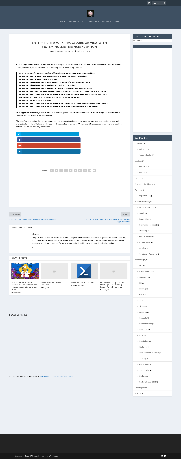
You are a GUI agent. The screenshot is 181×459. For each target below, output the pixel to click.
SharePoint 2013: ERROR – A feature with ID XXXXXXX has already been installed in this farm (24, 269)
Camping (142, 213)
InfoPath (142, 306)
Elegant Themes (31, 456)
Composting (144, 219)
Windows (142, 376)
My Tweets (137, 41)
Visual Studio (144, 370)
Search (141, 335)
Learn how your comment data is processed (56, 359)
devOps (138, 161)
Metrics (142, 173)
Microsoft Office (145, 324)
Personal (138, 190)
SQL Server (143, 347)
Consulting (143, 277)
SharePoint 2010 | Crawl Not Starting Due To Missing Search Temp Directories (112, 268)
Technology (80, 51)
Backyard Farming (146, 208)
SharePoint (75, 22)
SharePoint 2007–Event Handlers (51, 267)
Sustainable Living (142, 202)
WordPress (53, 456)
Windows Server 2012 (147, 382)
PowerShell (143, 330)
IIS (139, 301)
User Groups (144, 365)
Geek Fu (142, 289)
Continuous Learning (98, 22)
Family (137, 178)
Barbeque (142, 149)
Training (142, 359)
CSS (140, 283)
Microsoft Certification (144, 184)
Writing (138, 394)
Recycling (142, 248)
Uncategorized (141, 388)
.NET (140, 266)
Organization (144, 196)
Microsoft (143, 318)
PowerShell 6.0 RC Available (82, 266)
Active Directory (145, 272)
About (118, 22)
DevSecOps (143, 167)
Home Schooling (145, 237)
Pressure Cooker (145, 155)
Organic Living (144, 242)
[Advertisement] (69, 173)
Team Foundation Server (149, 353)
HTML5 (141, 295)
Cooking (138, 144)
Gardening (143, 231)
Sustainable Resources (148, 254)
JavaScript (143, 312)
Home (62, 22)
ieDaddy (60, 51)
